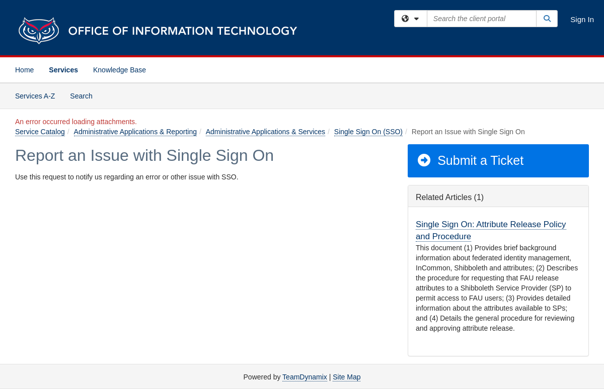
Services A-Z (35, 96)
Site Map (346, 377)
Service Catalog (40, 132)
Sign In (582, 19)
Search (85, 95)
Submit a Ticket (469, 160)
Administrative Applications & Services (265, 132)
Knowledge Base (119, 70)
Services (63, 70)
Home (24, 70)
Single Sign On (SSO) (368, 132)
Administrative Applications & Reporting (135, 132)
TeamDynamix (304, 377)
